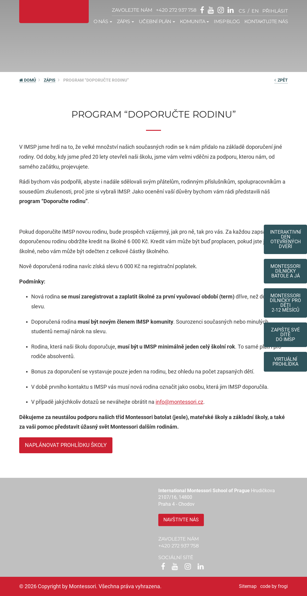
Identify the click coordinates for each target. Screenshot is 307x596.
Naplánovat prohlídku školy (66, 445)
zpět (281, 80)
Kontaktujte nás (266, 21)
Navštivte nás (181, 520)
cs (242, 11)
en (255, 11)
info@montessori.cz (179, 402)
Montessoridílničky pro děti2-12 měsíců (285, 303)
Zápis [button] (125, 21)
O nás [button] (103, 21)
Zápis (49, 80)
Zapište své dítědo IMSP (285, 334)
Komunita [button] (194, 21)
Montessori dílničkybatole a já (285, 271)
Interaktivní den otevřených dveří (285, 239)
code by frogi (274, 586)
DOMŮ (27, 80)
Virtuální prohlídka (285, 361)
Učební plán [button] (157, 21)
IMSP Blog (227, 21)
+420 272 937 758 (176, 10)
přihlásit (275, 11)
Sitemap (248, 586)
